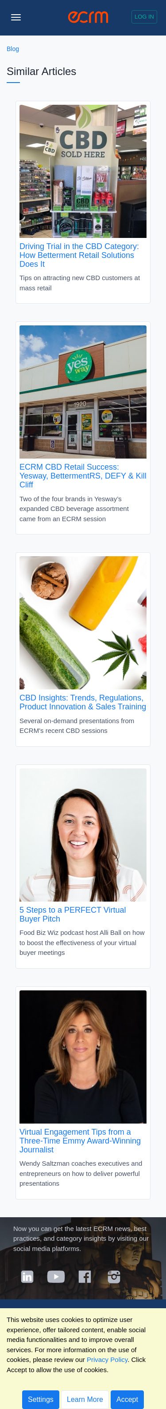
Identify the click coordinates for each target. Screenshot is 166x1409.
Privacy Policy (107, 1359)
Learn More (85, 1399)
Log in (144, 16)
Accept (127, 1399)
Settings (41, 1399)
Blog (13, 48)
